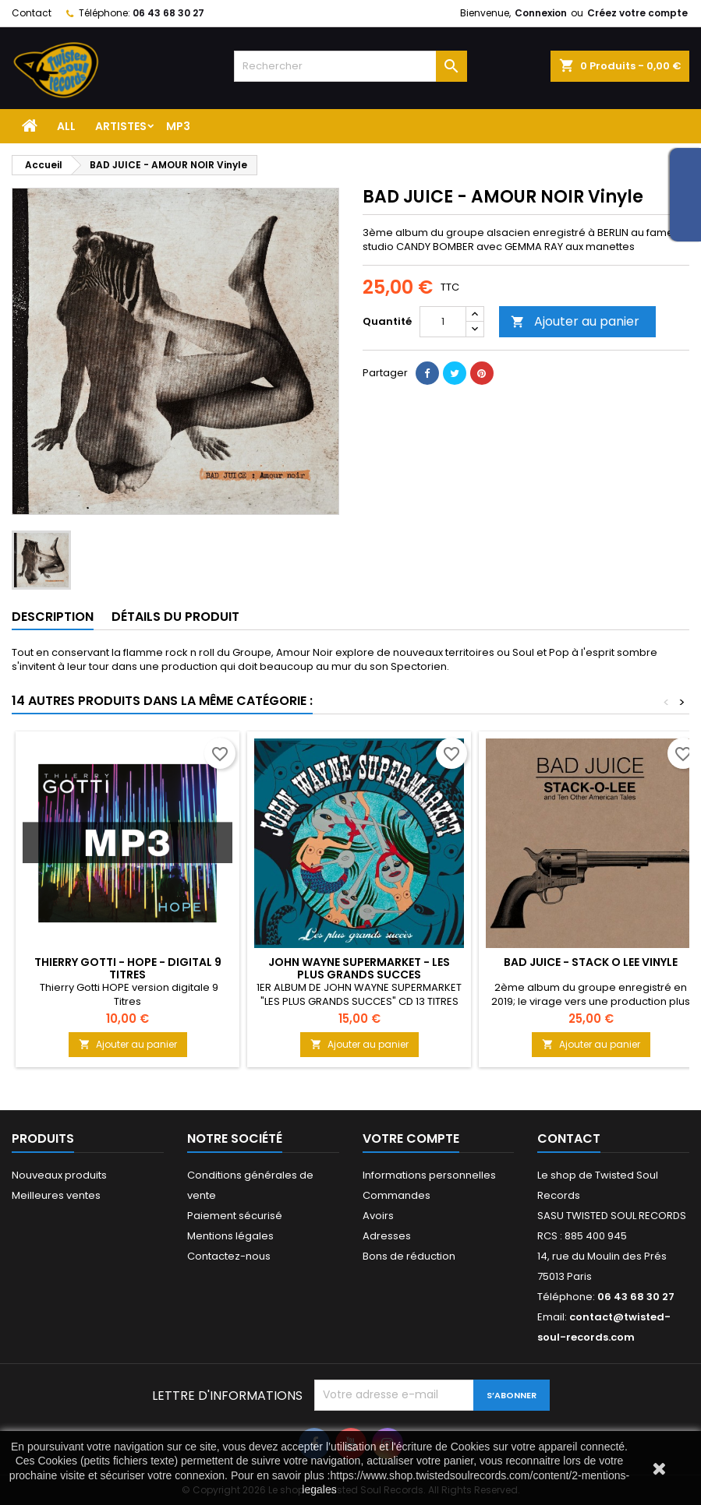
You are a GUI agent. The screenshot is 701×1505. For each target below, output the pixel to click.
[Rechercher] (351, 66)
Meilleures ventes (56, 1195)
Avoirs (378, 1215)
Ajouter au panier (575, 321)
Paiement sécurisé (234, 1215)
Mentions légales (230, 1235)
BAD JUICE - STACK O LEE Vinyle (591, 962)
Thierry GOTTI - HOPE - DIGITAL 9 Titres (127, 968)
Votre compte (411, 1138)
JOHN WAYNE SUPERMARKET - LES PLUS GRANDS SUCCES (359, 968)
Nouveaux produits (59, 1175)
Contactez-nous (229, 1256)
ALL (66, 126)
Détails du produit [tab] (175, 617)
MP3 (178, 126)
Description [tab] (53, 617)
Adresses (387, 1235)
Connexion (541, 12)
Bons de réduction (409, 1256)
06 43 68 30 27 (168, 12)
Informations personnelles (429, 1175)
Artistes (121, 126)
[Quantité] (443, 321)
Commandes (396, 1195)
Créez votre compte (637, 12)
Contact (31, 12)
